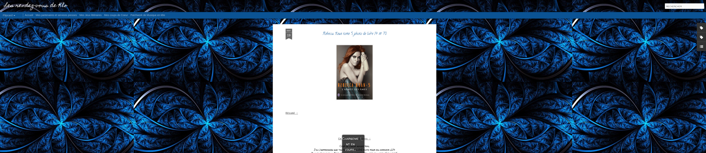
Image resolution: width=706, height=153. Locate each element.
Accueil (29, 15)
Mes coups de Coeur (116, 15)
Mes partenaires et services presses (56, 15)
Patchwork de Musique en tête (148, 15)
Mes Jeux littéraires (90, 15)
